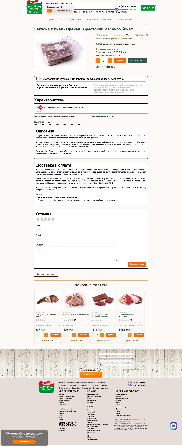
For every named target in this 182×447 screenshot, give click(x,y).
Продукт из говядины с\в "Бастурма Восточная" (100, 317)
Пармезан (90, 412)
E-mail (90, 363)
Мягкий (89, 439)
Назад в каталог (48, 276)
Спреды (118, 398)
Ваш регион (92, 367)
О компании (62, 387)
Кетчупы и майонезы (94, 398)
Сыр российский (92, 429)
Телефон (91, 360)
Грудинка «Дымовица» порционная (127, 317)
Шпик (60, 417)
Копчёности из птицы (65, 411)
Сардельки (62, 407)
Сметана (118, 403)
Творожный (91, 416)
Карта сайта (76, 390)
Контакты (111, 14)
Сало (60, 419)
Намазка (61, 421)
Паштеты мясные (64, 409)
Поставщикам (86, 390)
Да (61, 11)
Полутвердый (92, 422)
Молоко (118, 411)
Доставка (134, 14)
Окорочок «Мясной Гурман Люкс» (76, 316)
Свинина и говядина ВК (66, 398)
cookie (32, 434)
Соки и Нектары (92, 396)
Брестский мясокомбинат (121, 40)
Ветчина (61, 415)
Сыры (90, 408)
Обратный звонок (116, 9)
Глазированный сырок (122, 417)
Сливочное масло (121, 396)
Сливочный (91, 414)
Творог (117, 405)
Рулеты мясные (63, 403)
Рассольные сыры (93, 433)
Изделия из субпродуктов (67, 413)
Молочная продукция (127, 393)
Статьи (123, 14)
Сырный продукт (93, 441)
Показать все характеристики (107, 51)
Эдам (89, 437)
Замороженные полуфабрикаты (67, 426)
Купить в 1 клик (137, 62)
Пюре (89, 400)
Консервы (90, 405)
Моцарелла (91, 435)
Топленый (90, 418)
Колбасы (61, 396)
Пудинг (117, 407)
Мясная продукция (68, 393)
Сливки (117, 415)
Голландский (91, 420)
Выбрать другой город (74, 11)
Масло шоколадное (121, 400)
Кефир (117, 413)
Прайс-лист (98, 14)
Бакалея (91, 393)
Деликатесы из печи (65, 400)
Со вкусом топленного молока (97, 426)
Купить (120, 62)
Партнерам (72, 387)
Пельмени (61, 430)
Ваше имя (91, 356)
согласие (89, 371)
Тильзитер (90, 431)
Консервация (91, 403)
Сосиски (61, 405)
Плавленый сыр (120, 409)
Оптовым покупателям (100, 390)
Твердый (90, 424)
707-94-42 (136, 384)
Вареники (61, 433)
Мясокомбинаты (64, 390)
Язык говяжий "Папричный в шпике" (47, 317)
